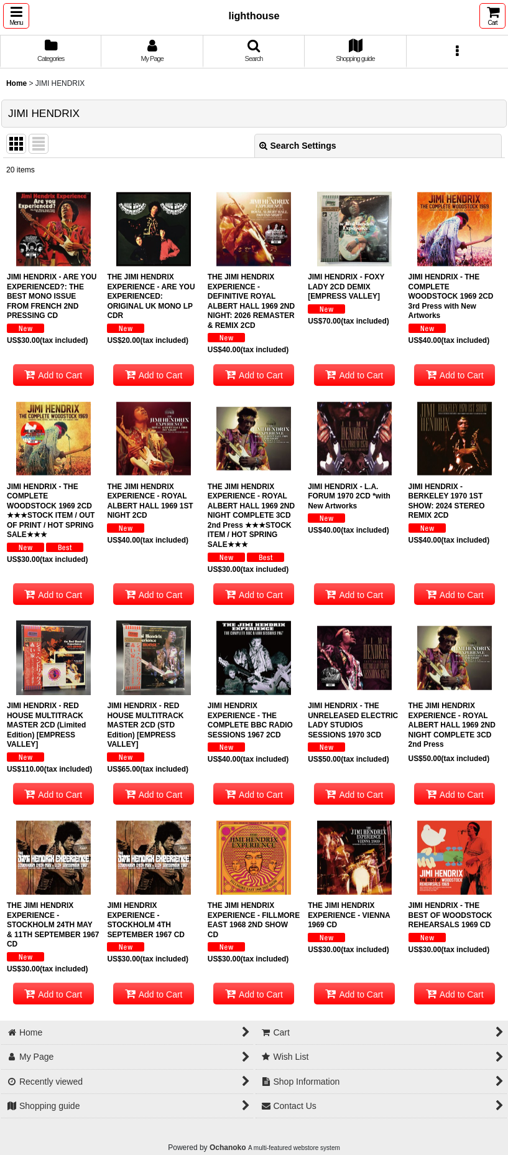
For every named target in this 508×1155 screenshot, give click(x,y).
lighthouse (253, 15)
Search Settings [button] (297, 146)
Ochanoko (228, 1147)
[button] (16, 16)
